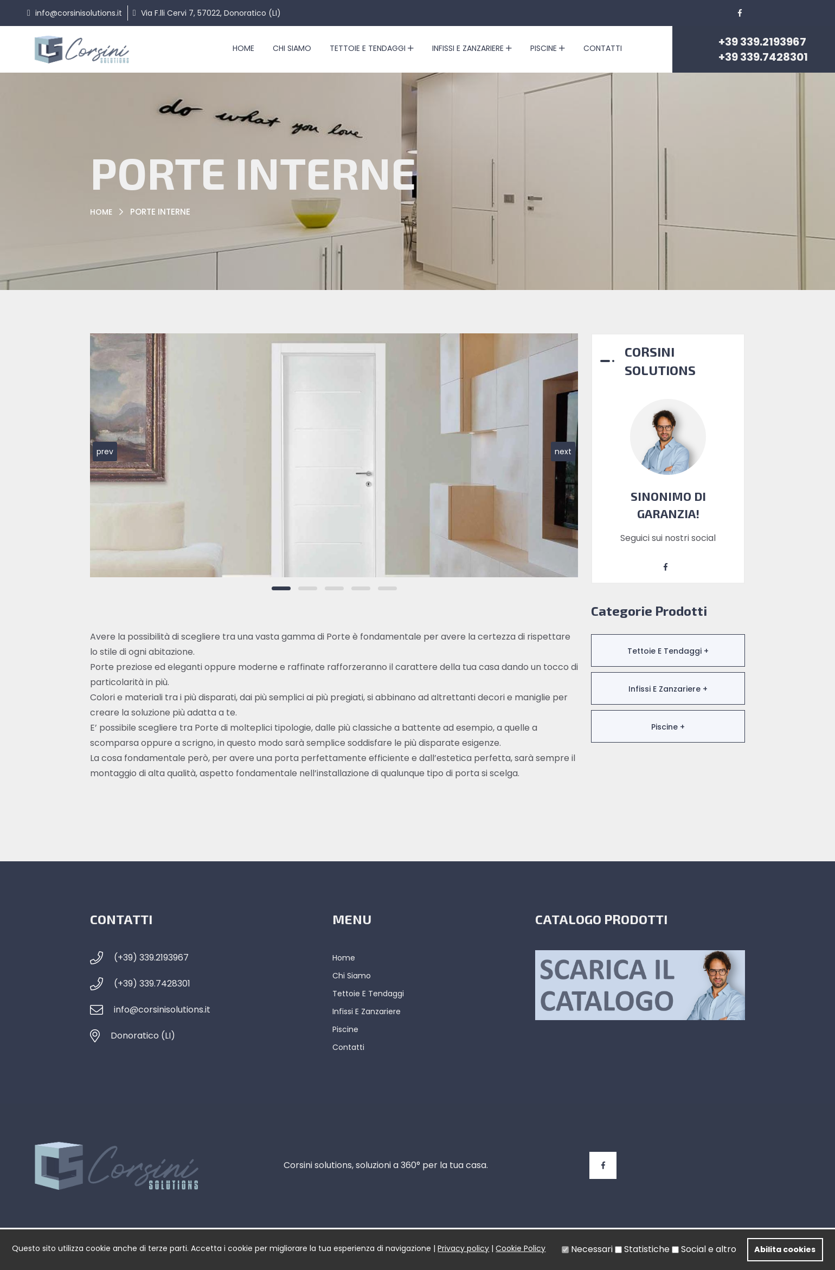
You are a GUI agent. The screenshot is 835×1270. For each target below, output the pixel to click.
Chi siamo (292, 48)
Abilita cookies (784, 1249)
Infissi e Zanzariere (472, 48)
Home (243, 48)
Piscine (547, 48)
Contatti (602, 48)
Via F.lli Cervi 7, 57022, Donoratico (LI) (211, 13)
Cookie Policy (520, 1248)
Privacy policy (463, 1248)
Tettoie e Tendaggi (372, 48)
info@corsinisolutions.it (78, 13)
